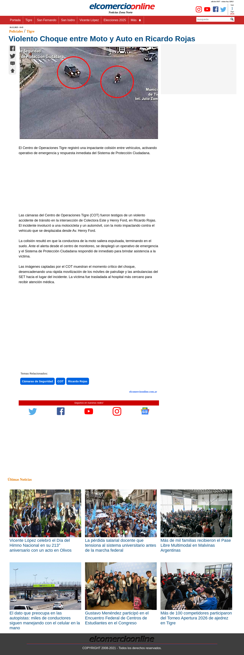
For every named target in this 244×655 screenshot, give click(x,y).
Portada (15, 20)
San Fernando (46, 20)
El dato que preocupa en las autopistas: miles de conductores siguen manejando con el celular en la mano (45, 620)
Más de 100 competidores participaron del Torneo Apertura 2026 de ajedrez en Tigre (196, 618)
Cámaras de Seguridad (37, 381)
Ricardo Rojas (77, 381)
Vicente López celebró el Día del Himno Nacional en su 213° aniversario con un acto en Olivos (40, 545)
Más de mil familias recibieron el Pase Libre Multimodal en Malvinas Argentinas (196, 545)
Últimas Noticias (20, 479)
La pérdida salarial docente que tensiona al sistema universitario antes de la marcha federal (120, 545)
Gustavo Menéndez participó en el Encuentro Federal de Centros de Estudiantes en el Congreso (117, 618)
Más (136, 20)
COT (61, 381)
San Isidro (68, 20)
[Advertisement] (87, 184)
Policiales (16, 31)
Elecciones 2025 (115, 20)
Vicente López (89, 20)
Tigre (28, 20)
